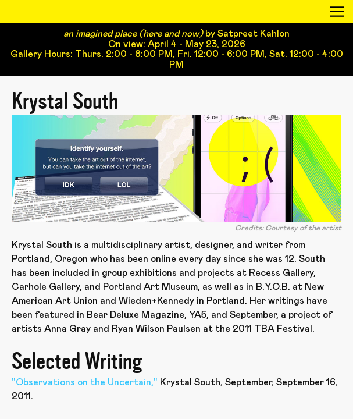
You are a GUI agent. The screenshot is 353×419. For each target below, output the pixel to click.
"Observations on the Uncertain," (85, 382)
